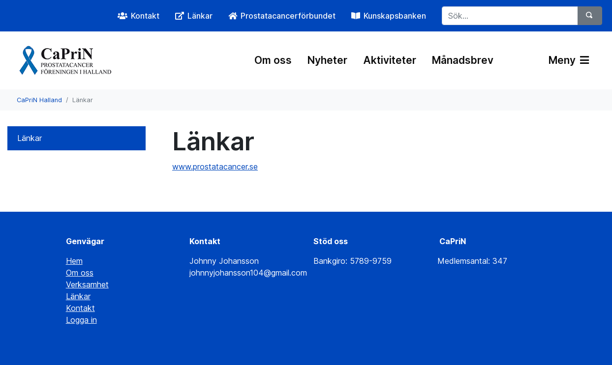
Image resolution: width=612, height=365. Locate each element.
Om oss (273, 60)
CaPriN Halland (39, 100)
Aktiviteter (389, 60)
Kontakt (80, 308)
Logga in (81, 320)
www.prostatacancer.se (215, 166)
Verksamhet (87, 284)
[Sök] (590, 15)
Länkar (29, 138)
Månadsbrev (462, 60)
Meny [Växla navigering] (569, 60)
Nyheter (327, 60)
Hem (74, 261)
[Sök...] (510, 15)
